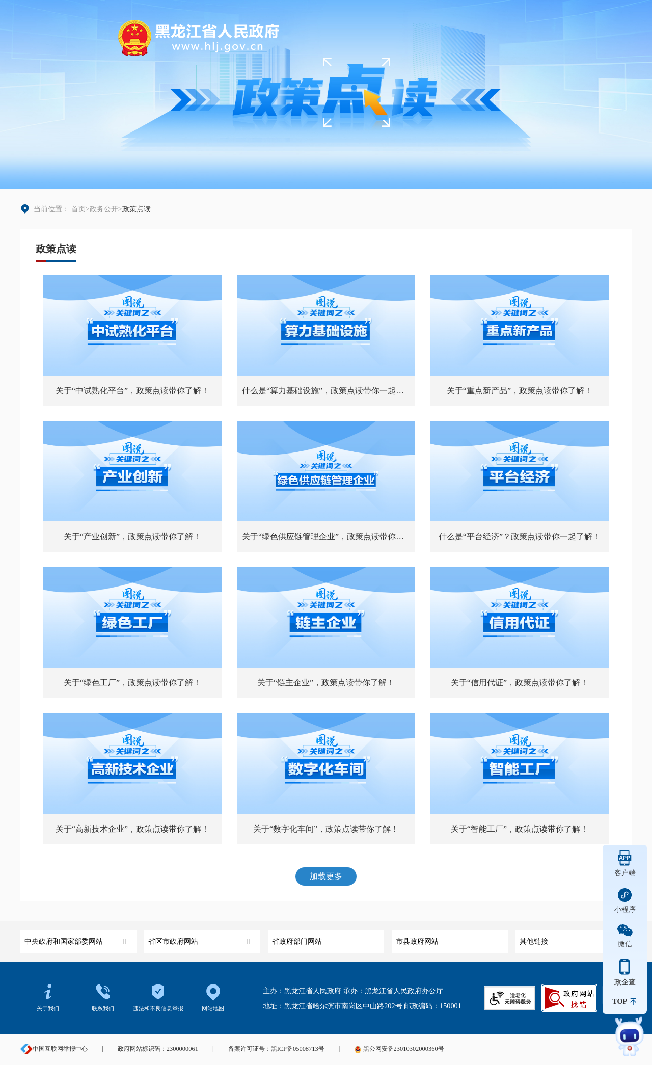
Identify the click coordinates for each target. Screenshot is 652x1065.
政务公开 (104, 209)
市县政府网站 (448, 937)
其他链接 (572, 937)
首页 (78, 209)
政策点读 (56, 248)
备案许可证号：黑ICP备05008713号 (276, 1048)
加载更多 (326, 876)
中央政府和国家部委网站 (76, 937)
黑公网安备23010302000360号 (399, 1048)
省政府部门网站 (324, 937)
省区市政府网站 (200, 937)
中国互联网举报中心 (54, 1048)
